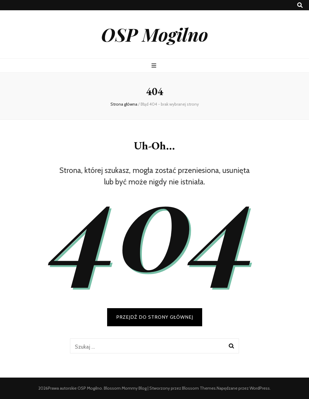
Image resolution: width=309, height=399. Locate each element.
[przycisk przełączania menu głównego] (154, 66)
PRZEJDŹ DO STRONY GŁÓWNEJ (154, 317)
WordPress (260, 388)
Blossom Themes (199, 388)
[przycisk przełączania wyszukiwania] (300, 5)
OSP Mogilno (154, 34)
